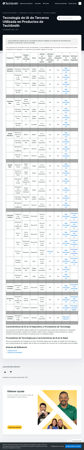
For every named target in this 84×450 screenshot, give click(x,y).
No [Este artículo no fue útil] (10, 372)
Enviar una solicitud (61, 3)
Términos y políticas (49, 13)
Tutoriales (38, 3)
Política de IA (12, 350)
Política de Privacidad (14, 352)
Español (80, 3)
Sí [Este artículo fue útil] (5, 372)
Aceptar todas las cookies (73, 446)
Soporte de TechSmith (10, 13)
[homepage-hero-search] (69, 18)
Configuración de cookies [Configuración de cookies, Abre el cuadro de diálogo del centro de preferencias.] (57, 446)
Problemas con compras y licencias (30, 13)
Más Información (66, 70)
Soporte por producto (26, 3)
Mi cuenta (46, 3)
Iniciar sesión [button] (73, 3)
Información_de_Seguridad (74, 307)
